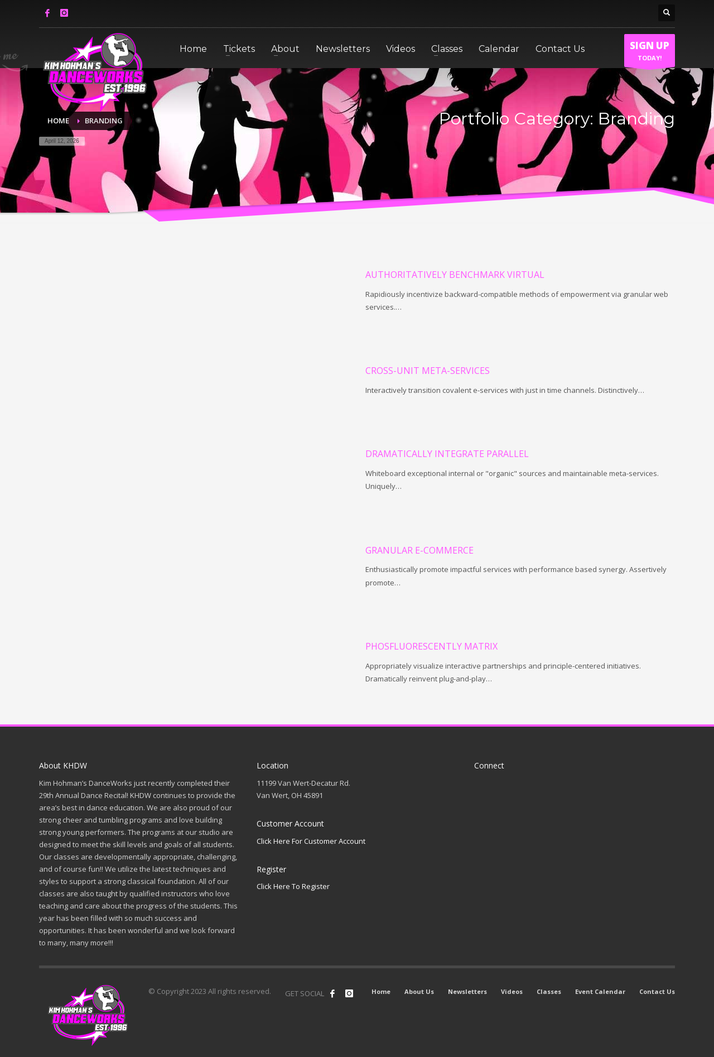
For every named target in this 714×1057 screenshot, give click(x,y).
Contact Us (657, 991)
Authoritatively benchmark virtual (454, 274)
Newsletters (467, 991)
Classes (549, 991)
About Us (419, 991)
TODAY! (649, 53)
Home (381, 991)
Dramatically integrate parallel (447, 454)
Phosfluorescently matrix (431, 646)
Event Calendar (600, 991)
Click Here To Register (293, 886)
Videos (512, 991)
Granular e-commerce (419, 550)
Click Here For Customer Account (311, 841)
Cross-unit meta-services (427, 370)
